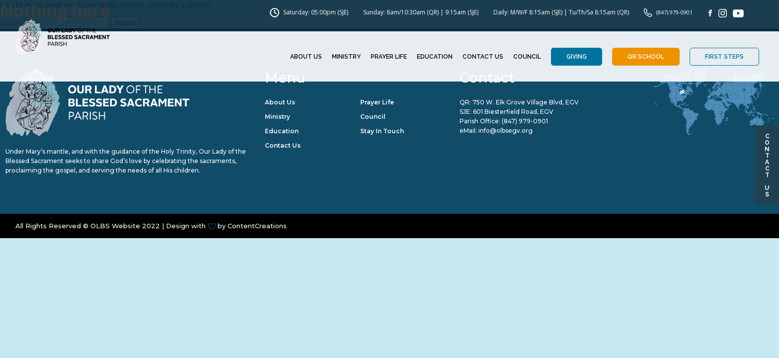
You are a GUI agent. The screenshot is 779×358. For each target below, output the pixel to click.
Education (435, 57)
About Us (306, 57)
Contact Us (767, 165)
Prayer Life (389, 57)
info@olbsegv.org (505, 132)
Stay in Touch (382, 132)
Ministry (346, 57)
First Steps (724, 57)
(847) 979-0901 (525, 122)
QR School (645, 57)
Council (527, 57)
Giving (576, 57)
